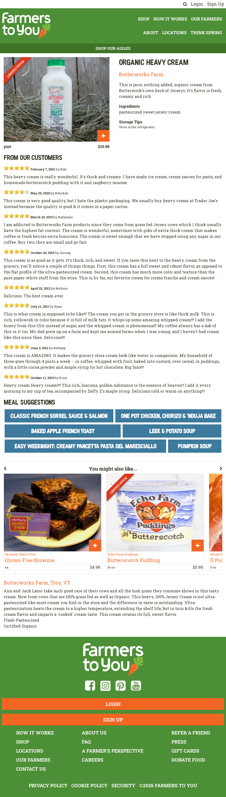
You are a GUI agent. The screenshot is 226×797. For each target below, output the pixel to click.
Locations (174, 32)
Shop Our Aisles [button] (113, 48)
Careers (92, 760)
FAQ (86, 742)
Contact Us (31, 769)
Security (123, 785)
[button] (46, 469)
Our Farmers (206, 19)
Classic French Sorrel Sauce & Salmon (59, 415)
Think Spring (206, 32)
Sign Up (215, 4)
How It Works (170, 19)
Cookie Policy (89, 785)
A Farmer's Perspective (112, 751)
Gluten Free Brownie (29, 560)
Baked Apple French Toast (63, 430)
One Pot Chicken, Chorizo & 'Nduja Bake (168, 415)
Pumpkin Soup (195, 446)
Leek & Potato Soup (172, 430)
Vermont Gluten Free (20, 554)
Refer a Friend (191, 733)
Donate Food (188, 760)
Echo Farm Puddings (123, 554)
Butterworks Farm (141, 74)
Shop (144, 19)
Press (179, 742)
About (150, 32)
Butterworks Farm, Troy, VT (37, 582)
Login (197, 4)
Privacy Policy (48, 785)
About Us (94, 733)
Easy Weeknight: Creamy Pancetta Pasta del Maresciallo (85, 446)
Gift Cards (185, 751)
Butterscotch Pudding (134, 560)
